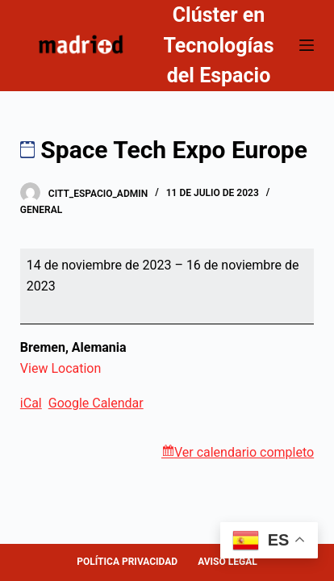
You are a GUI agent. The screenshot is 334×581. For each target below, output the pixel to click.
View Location (60, 368)
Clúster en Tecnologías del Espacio (218, 45)
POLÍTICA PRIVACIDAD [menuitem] (127, 561)
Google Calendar (96, 403)
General (41, 209)
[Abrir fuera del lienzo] (306, 45)
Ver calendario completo (244, 452)
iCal (31, 403)
